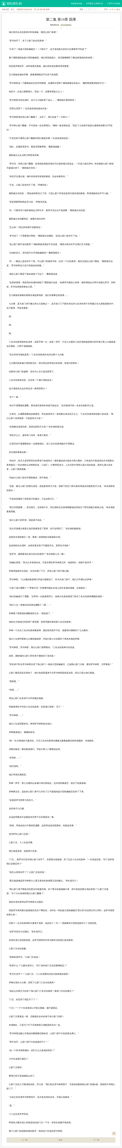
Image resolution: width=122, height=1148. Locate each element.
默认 (118, 9)
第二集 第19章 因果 (42, 9)
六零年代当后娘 (113, 3)
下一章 (96, 1140)
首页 (12, 9)
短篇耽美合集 (76, 3)
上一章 (24, 1140)
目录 (60, 1140)
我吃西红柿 (14, 3)
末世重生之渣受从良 (94, 3)
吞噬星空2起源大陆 (24, 9)
